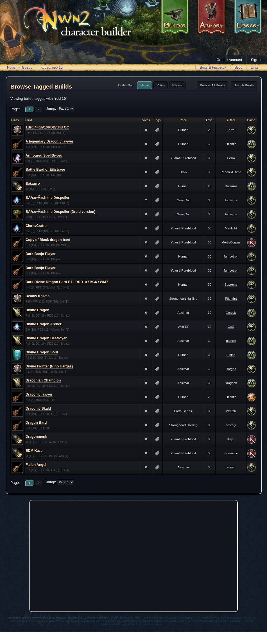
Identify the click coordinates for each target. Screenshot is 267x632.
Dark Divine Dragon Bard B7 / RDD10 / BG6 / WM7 (67, 282)
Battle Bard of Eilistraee (45, 169)
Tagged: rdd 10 (51, 67)
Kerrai (231, 130)
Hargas (231, 369)
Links (255, 67)
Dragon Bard (36, 423)
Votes (161, 85)
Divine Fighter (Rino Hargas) (49, 366)
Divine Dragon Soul (42, 352)
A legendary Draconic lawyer (49, 141)
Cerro (231, 158)
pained (231, 340)
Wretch (231, 411)
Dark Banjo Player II (42, 268)
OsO (231, 326)
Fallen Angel (36, 465)
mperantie (231, 453)
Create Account (229, 60)
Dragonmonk (36, 437)
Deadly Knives (37, 296)
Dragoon (231, 383)
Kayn (231, 439)
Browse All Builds (212, 85)
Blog (239, 67)
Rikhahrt (231, 298)
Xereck (231, 312)
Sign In (257, 60)
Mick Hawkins (33, 617)
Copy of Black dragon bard (48, 240)
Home (11, 67)
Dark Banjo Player (41, 254)
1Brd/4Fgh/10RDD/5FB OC (47, 127)
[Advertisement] (52, 554)
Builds (27, 67)
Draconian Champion (43, 380)
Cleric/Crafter (37, 226)
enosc (231, 467)
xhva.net (61, 617)
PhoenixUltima (231, 172)
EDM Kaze (34, 451)
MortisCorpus (230, 242)
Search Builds (244, 85)
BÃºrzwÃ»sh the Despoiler (47, 198)
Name (144, 85)
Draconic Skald (38, 408)
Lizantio (230, 144)
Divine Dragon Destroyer (46, 338)
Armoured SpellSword (44, 155)
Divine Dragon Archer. (44, 324)
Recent (177, 85)
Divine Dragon (37, 310)
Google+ (113, 617)
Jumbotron (231, 256)
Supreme (231, 284)
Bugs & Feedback (213, 67)
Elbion (231, 354)
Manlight (231, 228)
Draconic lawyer (39, 394)
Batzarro (33, 184)
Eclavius (231, 200)
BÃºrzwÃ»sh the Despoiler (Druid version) (60, 212)
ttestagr (231, 425)
